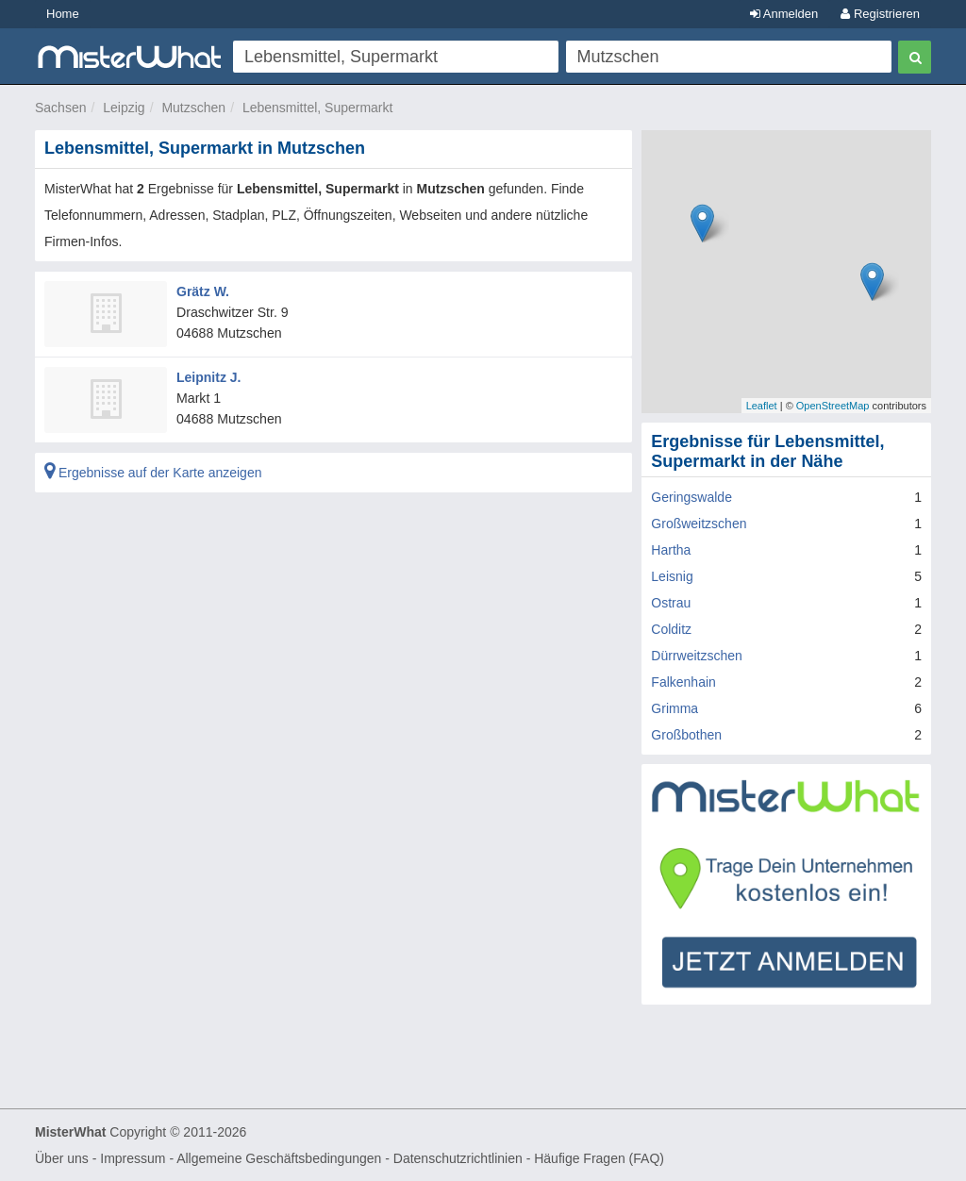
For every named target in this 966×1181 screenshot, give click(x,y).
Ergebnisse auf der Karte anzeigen (152, 472)
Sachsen (60, 107)
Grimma (674, 708)
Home (62, 14)
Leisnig (671, 576)
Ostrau (671, 602)
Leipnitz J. (208, 377)
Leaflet (761, 405)
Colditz (671, 629)
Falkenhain (683, 682)
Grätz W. (202, 291)
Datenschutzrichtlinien (458, 1158)
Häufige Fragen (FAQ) (599, 1158)
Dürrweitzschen (696, 655)
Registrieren (880, 14)
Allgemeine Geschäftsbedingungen (278, 1158)
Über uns (62, 1158)
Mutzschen (193, 107)
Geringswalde (691, 497)
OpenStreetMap (833, 405)
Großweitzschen (698, 523)
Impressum (132, 1158)
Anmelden (784, 14)
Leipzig (123, 107)
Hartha (671, 549)
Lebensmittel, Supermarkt (317, 107)
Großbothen (686, 734)
